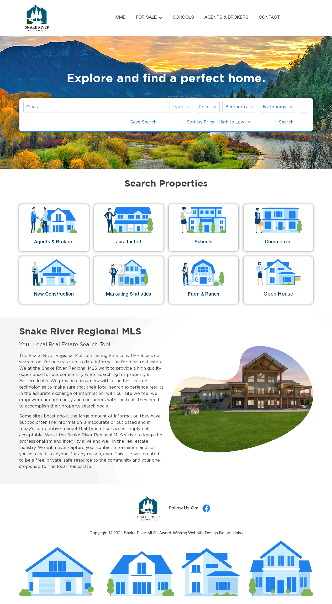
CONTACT (269, 18)
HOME (119, 18)
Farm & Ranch (203, 294)
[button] (95, 106)
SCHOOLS (183, 18)
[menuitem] (95, 106)
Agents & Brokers (53, 242)
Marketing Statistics (128, 294)
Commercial (278, 242)
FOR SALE (149, 18)
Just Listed (128, 242)
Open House (278, 294)
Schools (203, 242)
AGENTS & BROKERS (226, 18)
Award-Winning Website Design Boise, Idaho (201, 533)
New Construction (54, 294)
